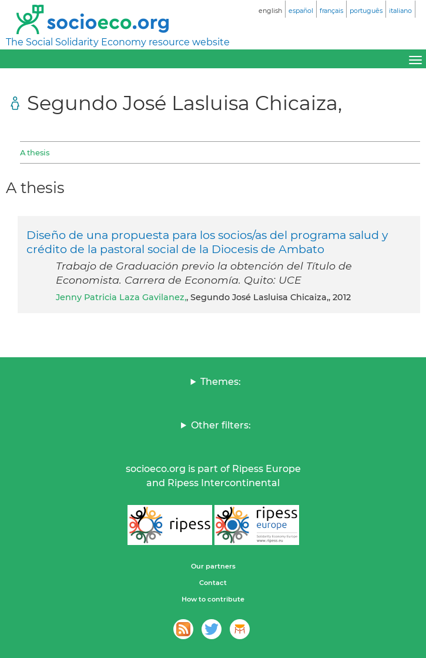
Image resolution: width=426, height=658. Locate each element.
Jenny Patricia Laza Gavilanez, (121, 297)
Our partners (213, 566)
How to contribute (213, 599)
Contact (213, 583)
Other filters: (221, 425)
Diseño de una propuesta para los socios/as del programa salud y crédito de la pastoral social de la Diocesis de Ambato (207, 242)
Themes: (220, 381)
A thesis (34, 152)
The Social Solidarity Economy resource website (118, 42)
